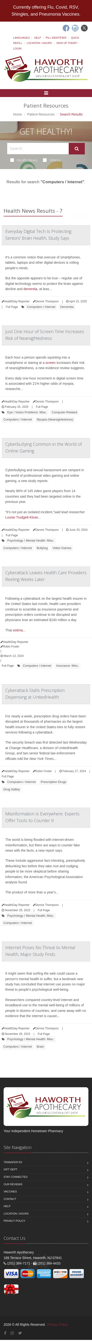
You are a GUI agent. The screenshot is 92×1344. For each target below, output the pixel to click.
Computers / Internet (41, 307)
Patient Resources (41, 114)
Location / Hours (39, 43)
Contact (10, 1198)
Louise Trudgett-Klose (21, 517)
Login (17, 48)
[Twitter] (84, 28)
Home (17, 114)
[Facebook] (66, 28)
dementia (30, 289)
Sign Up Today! (66, 43)
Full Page (12, 307)
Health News (23, 160)
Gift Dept (10, 1169)
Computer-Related (64, 412)
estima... (19, 630)
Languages (21, 37)
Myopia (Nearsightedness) (55, 419)
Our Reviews (13, 1184)
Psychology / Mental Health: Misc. (30, 540)
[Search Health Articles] (38, 148)
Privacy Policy (14, 1220)
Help (37, 37)
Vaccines (10, 1191)
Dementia (67, 307)
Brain (40, 1046)
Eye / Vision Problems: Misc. (27, 412)
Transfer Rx (13, 1162)
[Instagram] (75, 28)
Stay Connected (16, 1176)
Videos (52, 160)
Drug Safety (11, 789)
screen (50, 363)
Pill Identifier (56, 37)
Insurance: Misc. (67, 665)
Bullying (42, 548)
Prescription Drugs (53, 782)
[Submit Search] (77, 148)
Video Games (62, 548)
